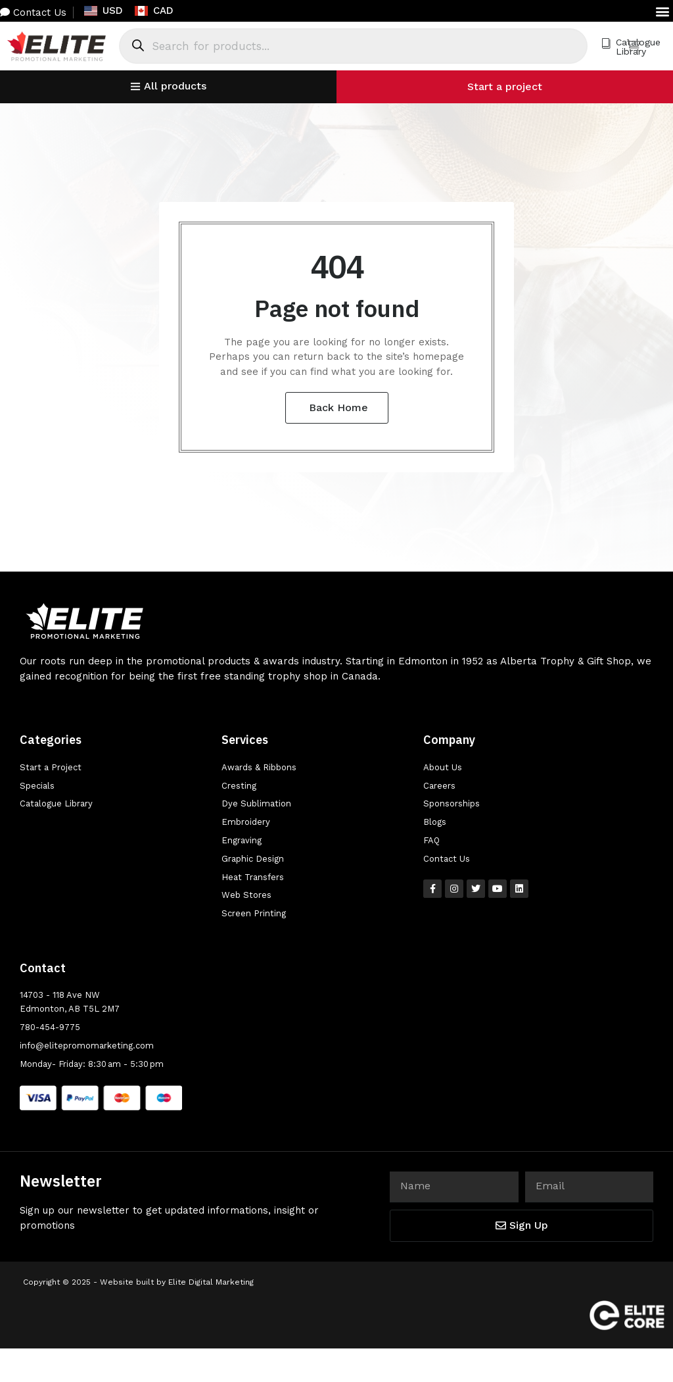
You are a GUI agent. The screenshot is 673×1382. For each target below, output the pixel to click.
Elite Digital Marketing (211, 1282)
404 (336, 266)
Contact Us (33, 12)
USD (103, 10)
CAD (154, 10)
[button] (662, 11)
